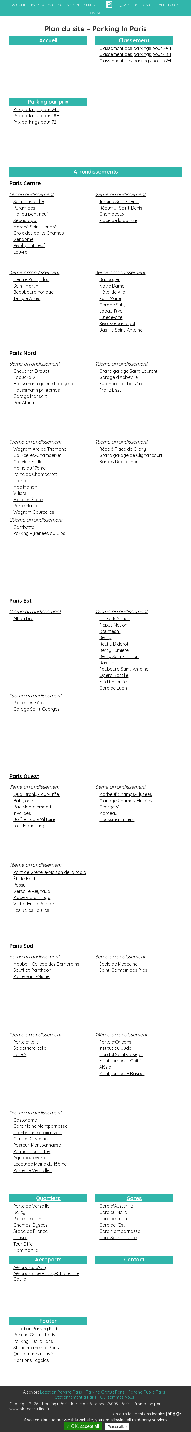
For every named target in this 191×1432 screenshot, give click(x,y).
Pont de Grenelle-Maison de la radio (49, 872)
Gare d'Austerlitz (116, 1206)
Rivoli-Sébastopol (117, 323)
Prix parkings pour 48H (36, 115)
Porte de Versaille (31, 1206)
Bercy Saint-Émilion (119, 656)
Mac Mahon (25, 487)
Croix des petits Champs (38, 233)
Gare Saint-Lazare (118, 1237)
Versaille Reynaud (31, 891)
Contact (134, 1259)
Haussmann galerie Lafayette (43, 383)
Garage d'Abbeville (118, 377)
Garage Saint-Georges (36, 709)
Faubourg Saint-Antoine (123, 669)
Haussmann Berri (116, 819)
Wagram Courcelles (33, 512)
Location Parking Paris (36, 1328)
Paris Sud (21, 946)
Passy (19, 885)
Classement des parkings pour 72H (135, 61)
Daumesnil (109, 631)
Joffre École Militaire (34, 819)
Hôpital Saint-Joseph (121, 1054)
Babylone (23, 800)
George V (109, 807)
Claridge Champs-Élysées (125, 800)
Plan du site (120, 1413)
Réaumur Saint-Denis (120, 208)
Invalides (22, 813)
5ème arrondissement (34, 956)
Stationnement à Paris (36, 1347)
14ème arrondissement (121, 1034)
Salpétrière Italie (29, 1048)
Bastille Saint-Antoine (120, 330)
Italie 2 (19, 1054)
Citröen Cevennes (31, 1138)
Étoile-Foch (25, 878)
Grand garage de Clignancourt (131, 455)
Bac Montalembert (32, 807)
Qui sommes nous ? (33, 1353)
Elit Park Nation (114, 618)
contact (95, 13)
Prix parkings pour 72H (36, 122)
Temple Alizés (26, 298)
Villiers (19, 493)
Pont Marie (110, 298)
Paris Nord (22, 353)
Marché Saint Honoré (35, 227)
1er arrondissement (31, 194)
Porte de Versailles (32, 1170)
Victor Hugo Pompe (33, 904)
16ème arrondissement (35, 865)
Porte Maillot (26, 505)
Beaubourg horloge (33, 292)
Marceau (108, 813)
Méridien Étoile (28, 499)
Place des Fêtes (29, 702)
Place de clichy (28, 1218)
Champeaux (111, 214)
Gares (134, 1198)
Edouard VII (25, 377)
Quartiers (48, 1198)
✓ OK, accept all (82, 1426)
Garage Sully (112, 305)
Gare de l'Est (112, 1225)
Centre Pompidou (31, 279)
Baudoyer (109, 279)
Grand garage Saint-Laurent (128, 371)
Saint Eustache (28, 201)
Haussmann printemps (36, 390)
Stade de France (30, 1231)
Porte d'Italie (26, 1042)
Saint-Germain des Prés (123, 970)
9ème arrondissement (34, 364)
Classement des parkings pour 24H (135, 48)
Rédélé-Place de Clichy (122, 449)
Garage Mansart (30, 396)
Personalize (117, 1426)
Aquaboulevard (29, 1157)
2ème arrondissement (120, 194)
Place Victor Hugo (31, 897)
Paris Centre (25, 183)
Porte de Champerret (35, 474)
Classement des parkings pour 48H (135, 54)
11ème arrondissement (35, 611)
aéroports (169, 5)
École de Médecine (118, 964)
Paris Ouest (24, 776)
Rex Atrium (24, 402)
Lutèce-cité (110, 317)
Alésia (105, 1067)
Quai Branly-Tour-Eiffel (36, 794)
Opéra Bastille (113, 675)
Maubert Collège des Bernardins (46, 964)
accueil (19, 5)
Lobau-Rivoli (111, 311)
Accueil (48, 40)
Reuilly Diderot (114, 644)
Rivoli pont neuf (29, 245)
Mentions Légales (31, 1360)
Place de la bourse (118, 220)
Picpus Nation (113, 625)
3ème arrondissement (34, 272)
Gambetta (24, 527)
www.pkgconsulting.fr (29, 1408)
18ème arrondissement (121, 442)
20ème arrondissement (35, 520)
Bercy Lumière (114, 650)
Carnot (20, 480)
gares (148, 5)
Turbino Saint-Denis (119, 201)
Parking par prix (46, 5)
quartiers (128, 5)
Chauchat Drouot (31, 371)
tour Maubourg (28, 826)
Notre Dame (111, 286)
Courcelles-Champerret (37, 455)
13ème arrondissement (35, 1034)
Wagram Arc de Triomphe (39, 449)
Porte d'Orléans (115, 1042)
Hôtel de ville (112, 292)
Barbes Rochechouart (122, 461)
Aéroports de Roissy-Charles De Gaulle (46, 1276)
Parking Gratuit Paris (34, 1335)
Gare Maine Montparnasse (40, 1126)
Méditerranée (113, 682)
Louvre (20, 252)
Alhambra (23, 618)
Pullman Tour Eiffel (31, 1151)
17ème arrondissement (35, 442)
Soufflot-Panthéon (32, 970)
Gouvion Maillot (28, 461)
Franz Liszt (110, 390)
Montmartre (25, 1250)
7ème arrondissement (34, 787)
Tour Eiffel (23, 1244)
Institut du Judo (115, 1048)
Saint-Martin (25, 286)
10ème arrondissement (121, 364)
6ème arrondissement (120, 956)
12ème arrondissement (121, 611)
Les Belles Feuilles (31, 910)
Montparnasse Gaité (120, 1060)
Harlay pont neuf (30, 214)
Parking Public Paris (33, 1341)
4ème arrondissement (120, 272)
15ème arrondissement (35, 1112)
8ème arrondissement (120, 787)
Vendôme (23, 239)
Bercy (105, 637)
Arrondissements (95, 171)
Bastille (106, 663)
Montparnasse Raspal (121, 1073)
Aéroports (48, 1259)
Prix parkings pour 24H (36, 109)
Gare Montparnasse (119, 1231)
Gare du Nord (113, 1212)
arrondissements (83, 5)
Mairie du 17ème (29, 468)
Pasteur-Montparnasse (37, 1145)
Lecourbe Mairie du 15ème (40, 1164)
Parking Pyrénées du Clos (39, 533)
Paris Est (20, 600)
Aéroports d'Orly (30, 1267)
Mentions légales (149, 1413)
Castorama (25, 1120)
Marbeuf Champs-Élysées (125, 794)
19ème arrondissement (35, 695)
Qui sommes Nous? (118, 1397)
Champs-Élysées (30, 1225)
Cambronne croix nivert (37, 1132)
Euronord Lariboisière (121, 383)
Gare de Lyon (113, 688)
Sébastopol (25, 220)
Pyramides (24, 208)
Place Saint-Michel (31, 976)
